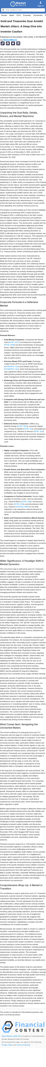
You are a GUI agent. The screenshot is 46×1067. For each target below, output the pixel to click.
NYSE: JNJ (38, 431)
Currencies (37, 15)
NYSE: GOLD (14, 342)
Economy (27, 15)
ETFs (19, 15)
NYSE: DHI (18, 504)
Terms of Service (23, 1045)
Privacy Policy (7, 1045)
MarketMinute (10, 40)
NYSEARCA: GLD (12, 367)
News (11, 15)
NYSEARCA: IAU (11, 369)
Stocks (4, 15)
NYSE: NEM (9, 345)
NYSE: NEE (22, 426)
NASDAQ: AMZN (22, 507)
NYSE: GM (26, 502)
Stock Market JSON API (11, 1036)
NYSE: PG (28, 429)
